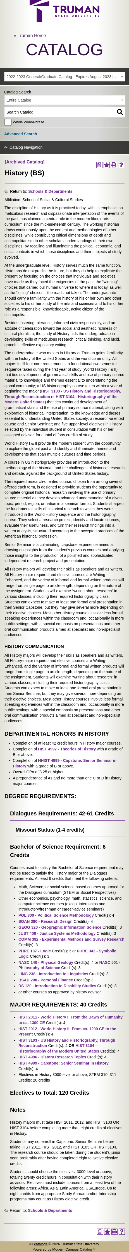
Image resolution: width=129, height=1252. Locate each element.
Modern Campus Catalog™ (73, 1249)
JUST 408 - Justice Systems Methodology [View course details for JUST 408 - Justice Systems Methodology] (56, 933)
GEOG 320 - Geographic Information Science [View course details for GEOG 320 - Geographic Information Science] (59, 927)
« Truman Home (30, 35)
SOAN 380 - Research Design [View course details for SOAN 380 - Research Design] (45, 921)
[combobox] (64, 76)
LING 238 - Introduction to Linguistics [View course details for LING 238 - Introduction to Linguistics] (53, 974)
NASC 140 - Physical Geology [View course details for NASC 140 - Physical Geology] (45, 962)
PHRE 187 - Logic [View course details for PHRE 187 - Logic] (34, 951)
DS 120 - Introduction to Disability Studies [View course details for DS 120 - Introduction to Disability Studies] (57, 986)
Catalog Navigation (25, 147)
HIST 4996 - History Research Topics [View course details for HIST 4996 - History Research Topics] (52, 1057)
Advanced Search (20, 134)
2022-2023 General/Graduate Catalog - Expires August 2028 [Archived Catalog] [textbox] (65, 76)
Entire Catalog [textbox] (18, 100)
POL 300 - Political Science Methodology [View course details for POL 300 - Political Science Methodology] (56, 915)
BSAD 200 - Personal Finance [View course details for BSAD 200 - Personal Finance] (45, 980)
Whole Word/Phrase (28, 122)
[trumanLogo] (64, 20)
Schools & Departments (50, 191)
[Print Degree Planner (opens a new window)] (99, 165)
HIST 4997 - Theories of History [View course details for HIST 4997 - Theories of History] (67, 749)
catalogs (40, 1244)
